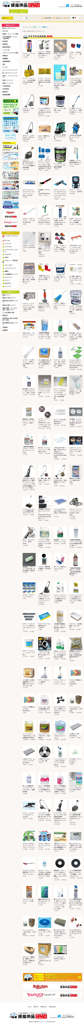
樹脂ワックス (37, 27)
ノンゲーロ (6, 244)
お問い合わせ (52, 1006)
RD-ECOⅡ (6, 283)
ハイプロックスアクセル (10, 236)
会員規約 (5, 327)
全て (24, 27)
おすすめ (5, 31)
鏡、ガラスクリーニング (9, 73)
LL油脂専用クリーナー (10, 274)
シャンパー (6, 286)
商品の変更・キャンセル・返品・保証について (10, 308)
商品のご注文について (9, 298)
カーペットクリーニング (9, 70)
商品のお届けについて (9, 305)
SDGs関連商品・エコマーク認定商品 (10, 37)
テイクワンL (7, 277)
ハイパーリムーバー (9, 268)
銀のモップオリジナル (9, 28)
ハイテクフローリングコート (10, 250)
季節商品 (5, 44)
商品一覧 (36, 1006)
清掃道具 (5, 55)
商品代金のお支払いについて (10, 301)
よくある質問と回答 (8, 312)
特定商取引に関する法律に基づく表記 (10, 319)
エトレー (6, 280)
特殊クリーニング (7, 83)
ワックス (5, 67)
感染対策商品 (6, 47)
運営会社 (5, 315)
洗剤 (3, 64)
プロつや (6, 241)
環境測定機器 (6, 94)
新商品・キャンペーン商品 (10, 34)
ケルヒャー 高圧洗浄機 (10, 261)
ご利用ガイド (43, 1006)
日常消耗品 (5, 89)
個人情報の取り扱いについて (10, 323)
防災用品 (5, 41)
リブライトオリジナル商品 (10, 53)
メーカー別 (5, 50)
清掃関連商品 (6, 61)
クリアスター (7, 247)
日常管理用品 (6, 86)
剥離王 (5, 271)
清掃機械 (5, 58)
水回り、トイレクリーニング (10, 76)
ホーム (30, 1006)
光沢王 (5, 257)
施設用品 (5, 92)
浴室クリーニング (7, 80)
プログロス (6, 254)
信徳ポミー (45, 27)
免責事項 (5, 330)
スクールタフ (7, 265)
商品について (6, 295)
